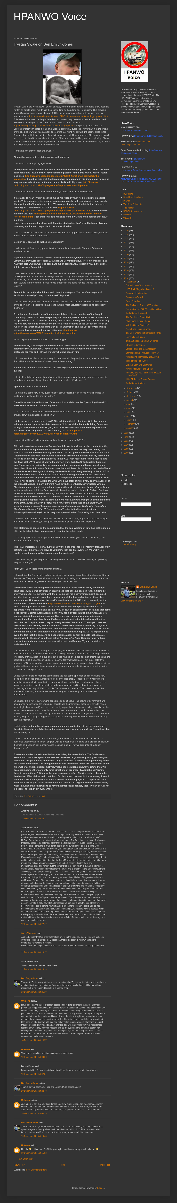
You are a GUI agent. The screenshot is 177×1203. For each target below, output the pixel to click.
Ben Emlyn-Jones (29, 978)
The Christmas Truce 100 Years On (142, 305)
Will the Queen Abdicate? (137, 325)
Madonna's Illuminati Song (138, 321)
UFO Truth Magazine (132, 211)
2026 (126, 230)
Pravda (126, 201)
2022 (126, 246)
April (128, 416)
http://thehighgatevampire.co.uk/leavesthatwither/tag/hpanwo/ (44, 125)
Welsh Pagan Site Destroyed (139, 365)
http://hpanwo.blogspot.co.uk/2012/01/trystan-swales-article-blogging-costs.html (68, 116)
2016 (126, 270)
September (131, 396)
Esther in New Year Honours (139, 285)
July (128, 404)
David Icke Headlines (133, 197)
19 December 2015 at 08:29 (34, 1113)
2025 (126, 234)
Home (62, 1165)
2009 (126, 449)
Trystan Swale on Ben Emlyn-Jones (142, 341)
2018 (126, 262)
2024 (126, 238)
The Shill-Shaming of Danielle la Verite (143, 333)
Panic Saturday (133, 301)
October (130, 392)
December (131, 282)
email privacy (130, 544)
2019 (126, 258)
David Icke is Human (135, 337)
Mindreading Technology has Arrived (142, 357)
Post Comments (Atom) (36, 1170)
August (129, 400)
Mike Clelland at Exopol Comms (140, 379)
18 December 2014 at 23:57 (34, 1040)
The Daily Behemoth (132, 204)
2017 (126, 266)
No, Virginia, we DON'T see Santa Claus (144, 309)
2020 (126, 254)
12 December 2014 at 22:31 (34, 818)
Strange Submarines (135, 345)
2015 (126, 274)
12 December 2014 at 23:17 (34, 952)
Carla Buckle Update (135, 383)
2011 (126, 441)
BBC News (128, 194)
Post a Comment (25, 1159)
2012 (126, 437)
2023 (126, 242)
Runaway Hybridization (136, 293)
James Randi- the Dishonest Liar (141, 349)
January (130, 428)
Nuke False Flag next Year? (138, 329)
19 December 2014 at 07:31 (34, 1074)
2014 (126, 278)
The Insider (128, 208)
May (128, 412)
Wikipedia (127, 218)
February (130, 424)
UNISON (127, 214)
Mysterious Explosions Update (139, 369)
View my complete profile (132, 601)
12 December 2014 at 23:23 (34, 969)
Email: (123, 516)
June (128, 408)
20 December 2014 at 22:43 (34, 1091)
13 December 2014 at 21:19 (34, 992)
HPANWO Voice (50, 16)
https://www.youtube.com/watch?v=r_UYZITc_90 (74, 603)
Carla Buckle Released (136, 313)
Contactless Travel (134, 297)
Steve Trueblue (28, 933)
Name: (124, 498)
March (129, 420)
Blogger (100, 1188)
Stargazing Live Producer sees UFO (142, 353)
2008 (126, 453)
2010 (126, 445)
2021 (126, 250)
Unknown (25, 1001)
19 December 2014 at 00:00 (34, 1057)
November (131, 388)
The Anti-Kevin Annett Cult (138, 317)
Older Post (105, 1165)
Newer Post (19, 1165)
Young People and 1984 (137, 361)
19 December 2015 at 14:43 (34, 1136)
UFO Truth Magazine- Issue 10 (140, 289)
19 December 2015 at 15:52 (34, 1153)
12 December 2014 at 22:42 (34, 924)
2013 (126, 433)
